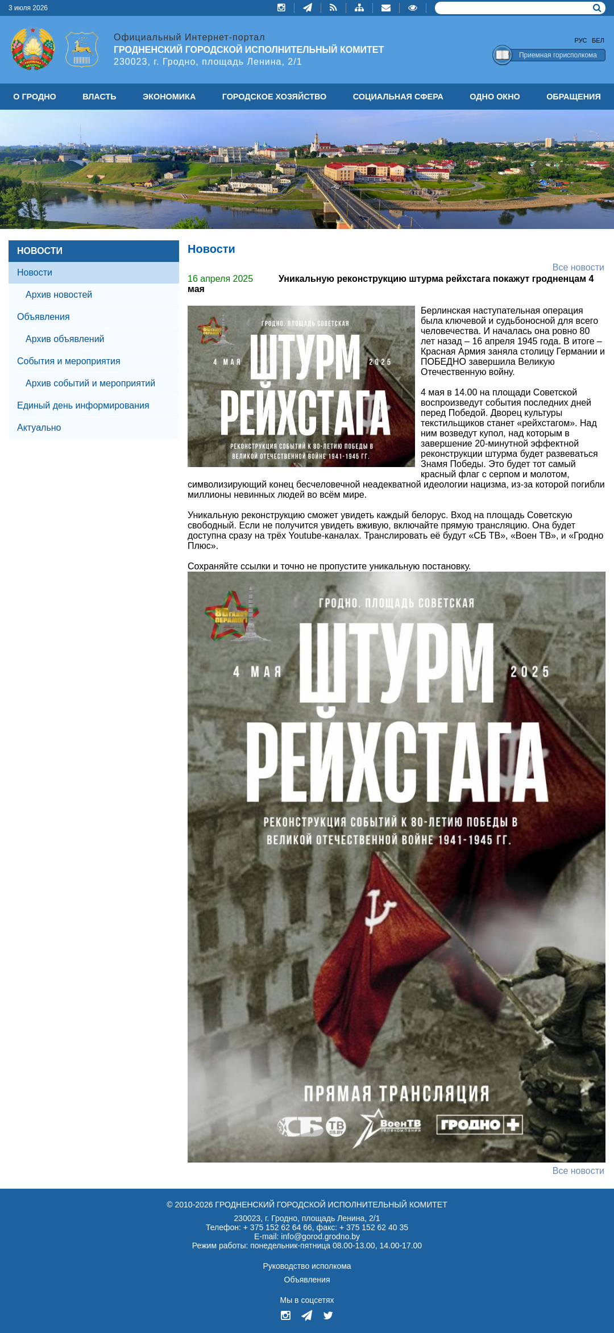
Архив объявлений (65, 339)
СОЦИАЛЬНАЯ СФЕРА (398, 96)
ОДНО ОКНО (495, 96)
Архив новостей (59, 294)
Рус (581, 40)
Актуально (39, 427)
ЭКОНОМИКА (169, 96)
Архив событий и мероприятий (90, 383)
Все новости (578, 267)
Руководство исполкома (307, 1265)
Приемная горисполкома (558, 55)
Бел (598, 40)
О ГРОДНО (34, 96)
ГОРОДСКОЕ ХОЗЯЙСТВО (274, 96)
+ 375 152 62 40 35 (373, 1227)
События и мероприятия (69, 361)
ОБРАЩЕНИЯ (573, 96)
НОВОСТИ (40, 251)
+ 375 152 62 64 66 (277, 1227)
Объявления (43, 317)
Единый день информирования (83, 405)
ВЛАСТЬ (99, 96)
